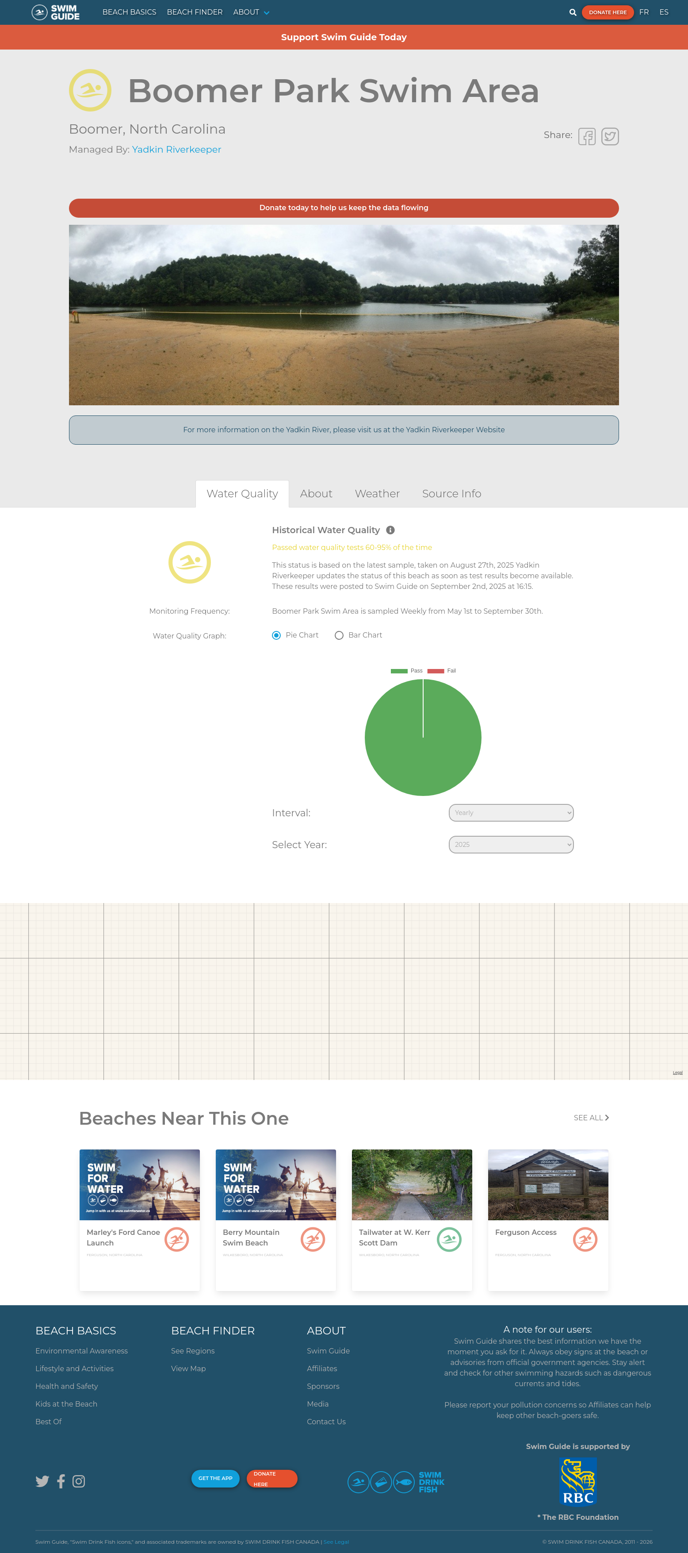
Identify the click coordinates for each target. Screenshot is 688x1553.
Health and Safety (66, 1386)
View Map (188, 1369)
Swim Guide (328, 1351)
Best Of (48, 1422)
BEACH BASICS (130, 12)
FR (644, 12)
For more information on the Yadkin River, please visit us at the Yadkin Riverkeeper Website (344, 430)
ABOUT (246, 12)
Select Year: (299, 844)
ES (664, 12)
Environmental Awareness (81, 1351)
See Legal (336, 1541)
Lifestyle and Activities (74, 1369)
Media (318, 1404)
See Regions (193, 1351)
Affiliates (322, 1369)
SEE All (591, 1118)
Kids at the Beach (66, 1404)
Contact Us (326, 1422)
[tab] (242, 493)
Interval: (291, 813)
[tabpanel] (344, 691)
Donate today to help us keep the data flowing (344, 208)
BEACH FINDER (195, 12)
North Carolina (177, 129)
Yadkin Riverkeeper (177, 149)
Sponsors (323, 1386)
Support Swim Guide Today (344, 37)
